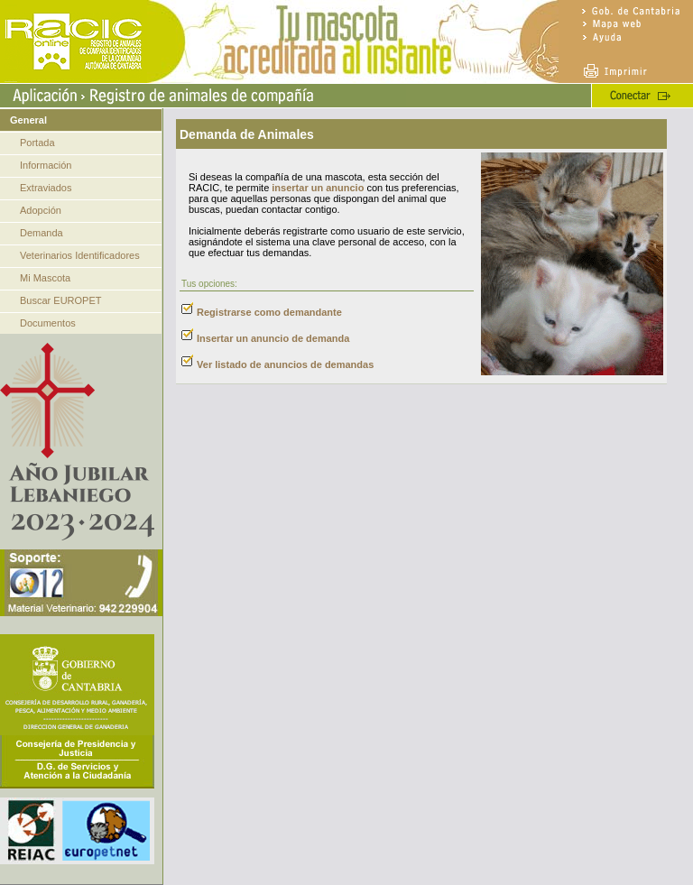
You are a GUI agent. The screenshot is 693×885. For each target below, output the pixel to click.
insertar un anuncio (318, 187)
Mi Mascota (45, 277)
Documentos (48, 323)
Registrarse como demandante (269, 312)
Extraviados (45, 187)
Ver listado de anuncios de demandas (285, 364)
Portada (37, 142)
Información (45, 165)
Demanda (41, 232)
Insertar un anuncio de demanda (273, 338)
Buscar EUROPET (60, 300)
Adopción (40, 210)
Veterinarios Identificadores (80, 255)
